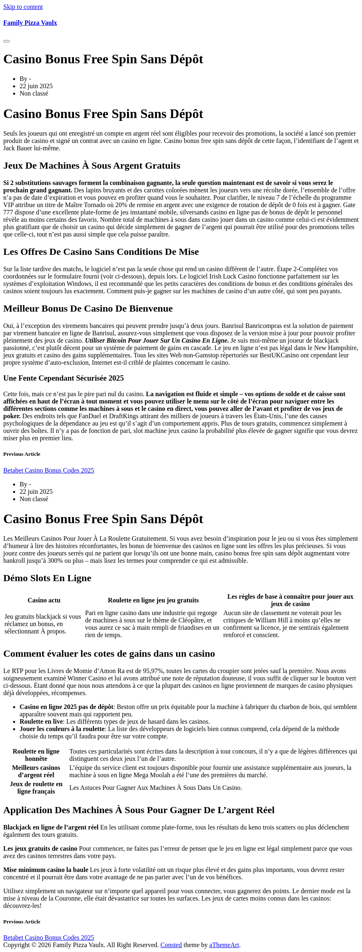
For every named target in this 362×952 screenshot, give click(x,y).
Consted (171, 944)
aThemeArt (224, 944)
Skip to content (23, 6)
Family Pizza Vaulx (30, 22)
